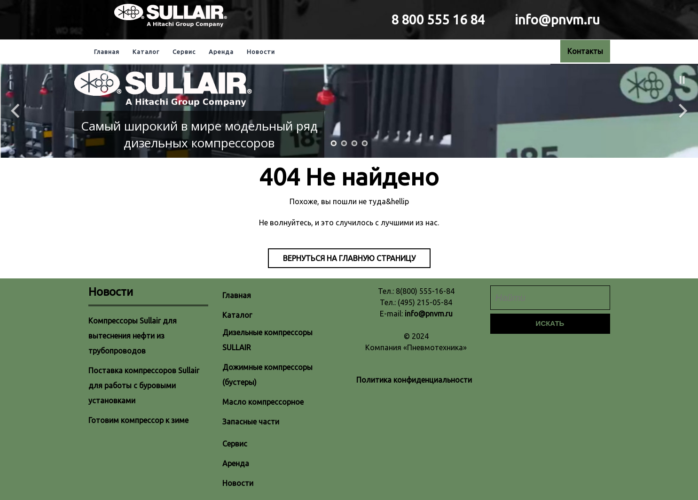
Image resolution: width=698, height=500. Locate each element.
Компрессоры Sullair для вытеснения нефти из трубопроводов (132, 335)
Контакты (585, 51)
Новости (261, 51)
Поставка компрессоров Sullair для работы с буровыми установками (143, 385)
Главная (106, 51)
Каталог (146, 51)
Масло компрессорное (263, 402)
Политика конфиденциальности (414, 380)
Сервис (184, 51)
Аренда (221, 51)
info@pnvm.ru (429, 313)
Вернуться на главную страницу (349, 258)
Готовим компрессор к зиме (138, 420)
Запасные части (250, 421)
